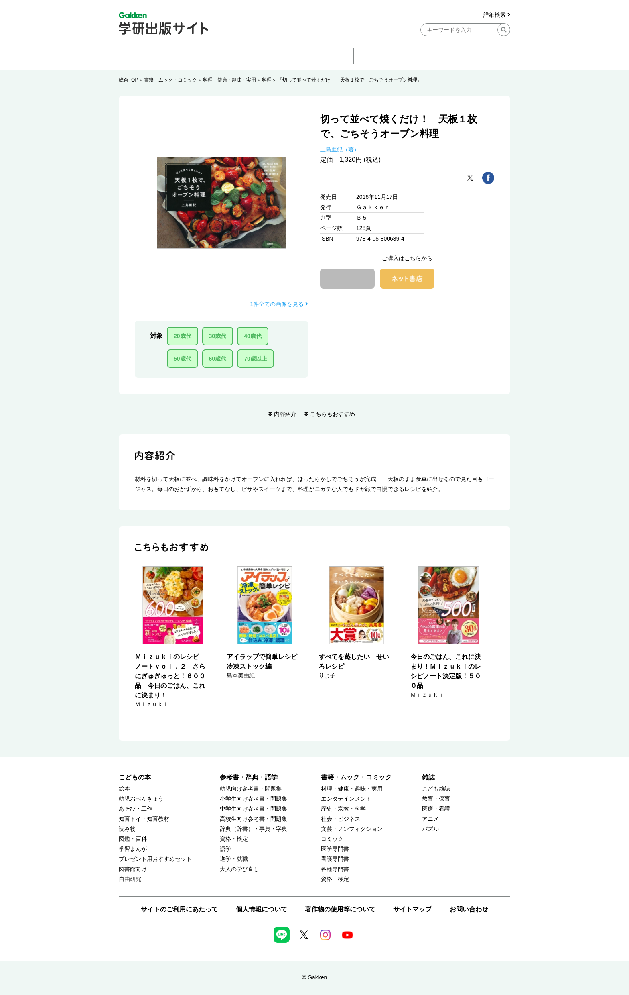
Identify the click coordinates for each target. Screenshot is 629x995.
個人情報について (261, 909)
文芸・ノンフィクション (352, 829)
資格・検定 (234, 839)
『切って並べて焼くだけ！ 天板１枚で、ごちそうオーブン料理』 (350, 80)
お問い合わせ (469, 909)
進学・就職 (234, 859)
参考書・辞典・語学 (249, 777)
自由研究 (130, 879)
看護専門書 (335, 859)
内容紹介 (285, 414)
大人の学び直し (239, 869)
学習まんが (133, 849)
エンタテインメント (346, 799)
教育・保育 (436, 799)
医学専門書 (335, 849)
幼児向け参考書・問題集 (251, 789)
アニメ (430, 819)
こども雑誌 (436, 789)
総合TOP (128, 80)
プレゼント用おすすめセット (155, 859)
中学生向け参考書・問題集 (253, 809)
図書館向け (133, 869)
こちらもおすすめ (332, 414)
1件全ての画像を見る (279, 304)
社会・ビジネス (340, 819)
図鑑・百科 (133, 839)
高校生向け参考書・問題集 (253, 819)
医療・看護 (436, 809)
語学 (225, 849)
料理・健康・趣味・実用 (229, 80)
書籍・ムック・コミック (170, 80)
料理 (267, 80)
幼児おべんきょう (141, 799)
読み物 (127, 829)
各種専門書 (335, 869)
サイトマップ (412, 909)
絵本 (124, 789)
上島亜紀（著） (339, 149)
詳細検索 (496, 15)
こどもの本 (135, 777)
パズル (430, 829)
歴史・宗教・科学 (343, 809)
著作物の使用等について (340, 909)
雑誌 (428, 777)
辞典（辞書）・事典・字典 (253, 829)
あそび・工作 (135, 809)
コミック (332, 839)
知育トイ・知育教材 (144, 819)
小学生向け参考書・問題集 (253, 799)
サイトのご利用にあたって (179, 909)
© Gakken (314, 977)
